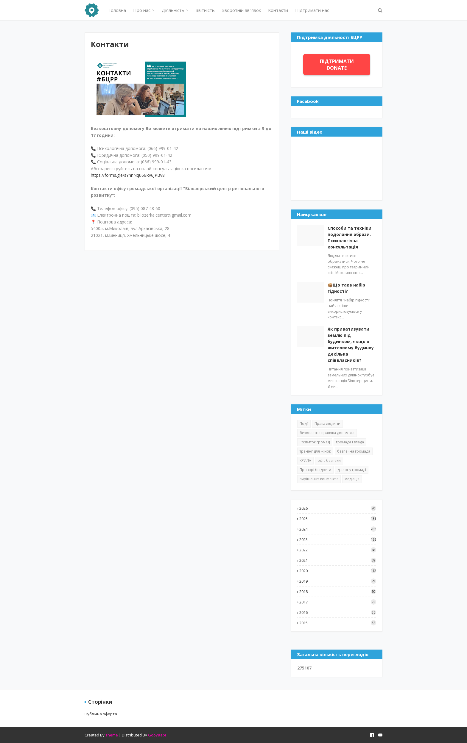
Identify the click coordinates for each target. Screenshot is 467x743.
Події (304, 423)
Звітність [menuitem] (205, 10)
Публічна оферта (101, 714)
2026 (337, 508)
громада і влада (350, 442)
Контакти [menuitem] (278, 10)
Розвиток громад (315, 442)
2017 (337, 602)
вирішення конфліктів (319, 478)
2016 (337, 612)
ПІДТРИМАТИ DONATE (337, 64)
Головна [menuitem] (117, 10)
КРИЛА (305, 460)
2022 (337, 550)
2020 (337, 570)
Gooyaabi (157, 735)
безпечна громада (353, 451)
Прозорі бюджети (315, 469)
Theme (111, 735)
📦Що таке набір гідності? (346, 288)
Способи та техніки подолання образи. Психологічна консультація (349, 237)
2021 (337, 560)
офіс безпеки (329, 460)
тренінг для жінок (315, 451)
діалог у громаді (351, 469)
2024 (337, 529)
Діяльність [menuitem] (173, 10)
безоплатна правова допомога (327, 432)
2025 (337, 518)
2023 (337, 539)
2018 (337, 591)
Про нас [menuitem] (141, 10)
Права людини (327, 423)
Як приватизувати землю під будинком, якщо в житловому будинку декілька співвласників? (351, 344)
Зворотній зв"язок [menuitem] (241, 10)
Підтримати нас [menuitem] (312, 10)
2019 (337, 581)
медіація (352, 478)
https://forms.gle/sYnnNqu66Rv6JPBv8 (128, 175)
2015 (337, 622)
